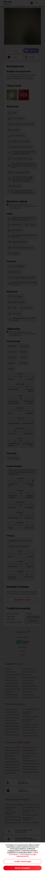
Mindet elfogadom (22, 868)
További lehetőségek (22, 861)
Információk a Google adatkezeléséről (26, 855)
